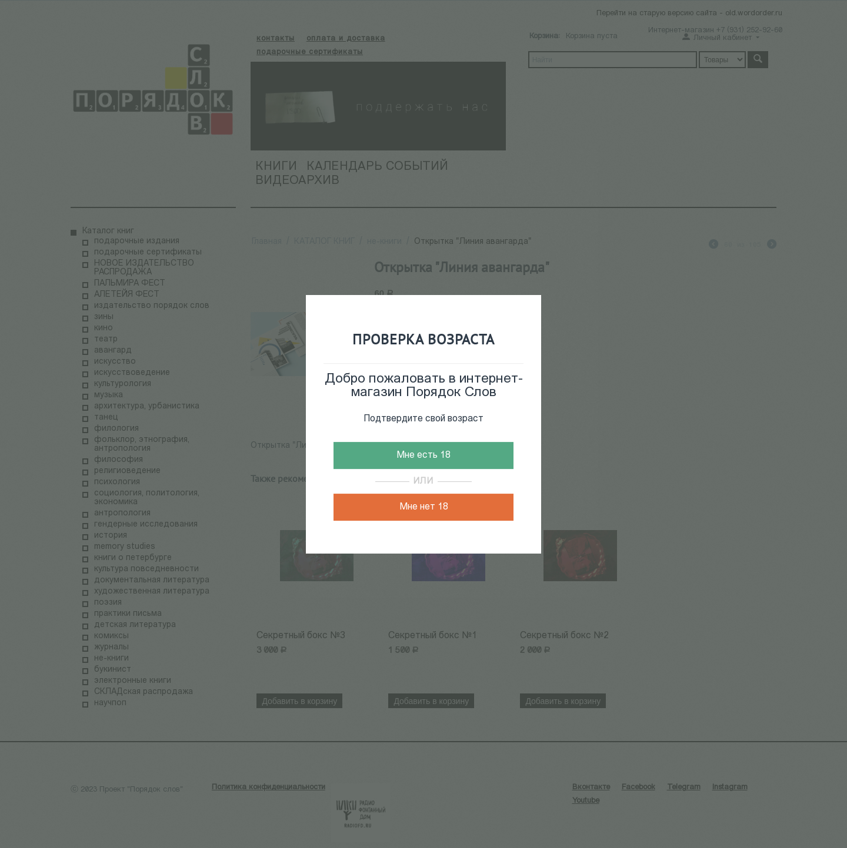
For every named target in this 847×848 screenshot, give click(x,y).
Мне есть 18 (423, 455)
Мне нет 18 (423, 507)
